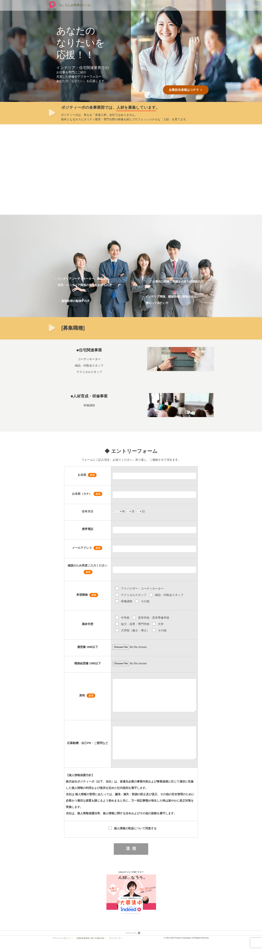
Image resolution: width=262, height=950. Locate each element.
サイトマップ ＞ (116, 937)
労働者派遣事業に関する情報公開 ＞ (91, 937)
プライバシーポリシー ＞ (62, 937)
